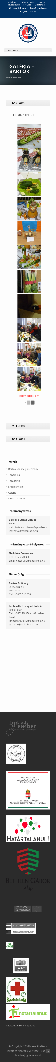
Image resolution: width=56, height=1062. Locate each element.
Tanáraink (14, 475)
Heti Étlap (27, 5)
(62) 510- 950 (29, 11)
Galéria (12, 492)
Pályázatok (12, 2)
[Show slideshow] (29, 396)
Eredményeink (16, 486)
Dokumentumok (27, 2)
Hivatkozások (14, 5)
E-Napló (41, 2)
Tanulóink (14, 480)
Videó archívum (16, 498)
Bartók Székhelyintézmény (23, 469)
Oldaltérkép (40, 5)
